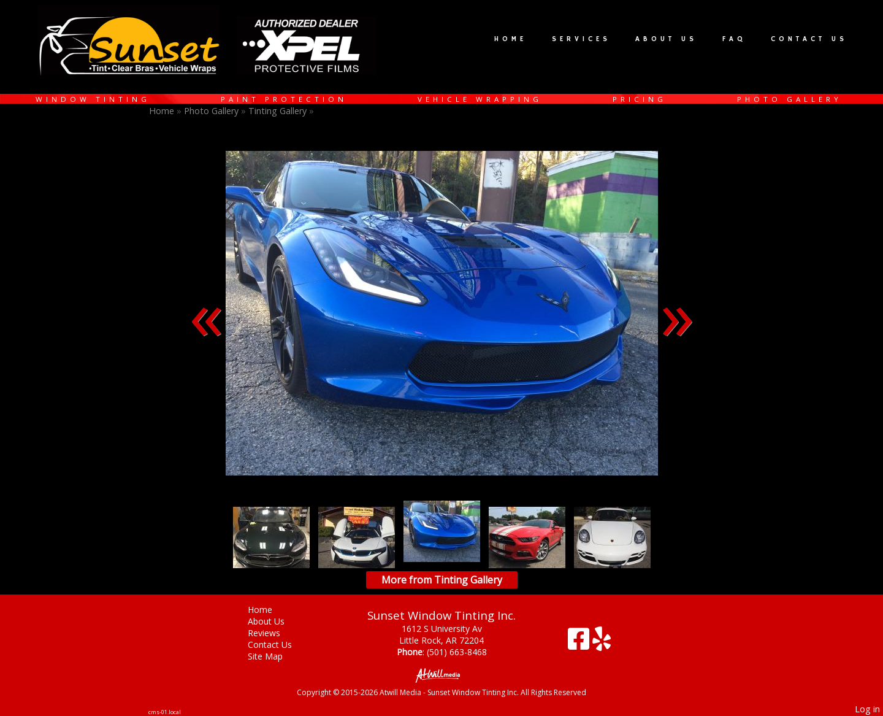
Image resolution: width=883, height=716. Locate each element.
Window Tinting (93, 99)
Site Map (274, 656)
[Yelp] (601, 643)
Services (581, 39)
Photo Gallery (789, 99)
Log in (867, 709)
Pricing (640, 99)
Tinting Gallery (278, 111)
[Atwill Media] (441, 674)
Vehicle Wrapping (480, 99)
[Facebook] (580, 643)
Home (510, 39)
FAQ (734, 39)
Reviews (273, 633)
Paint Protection (284, 99)
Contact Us (809, 39)
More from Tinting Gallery (441, 580)
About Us (666, 39)
